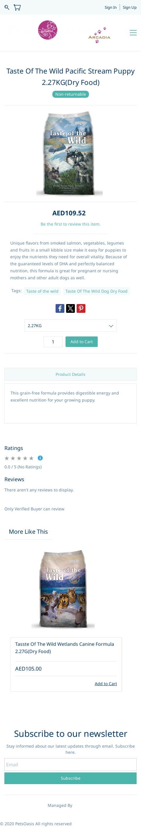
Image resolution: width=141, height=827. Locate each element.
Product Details (70, 374)
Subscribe (70, 778)
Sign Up (130, 7)
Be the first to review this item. (71, 224)
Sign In (111, 7)
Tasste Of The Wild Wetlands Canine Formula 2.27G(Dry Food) (64, 648)
